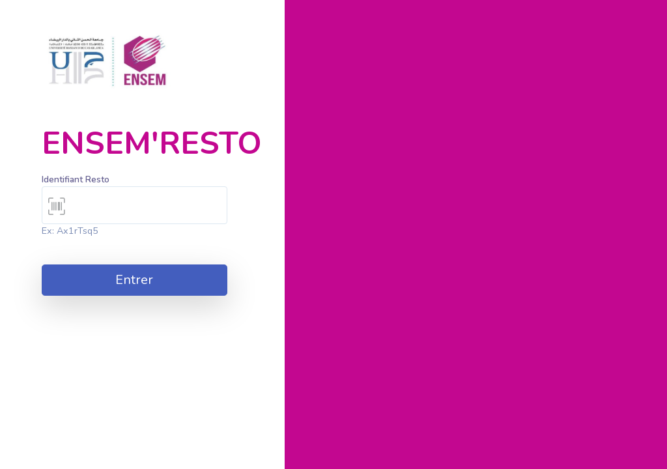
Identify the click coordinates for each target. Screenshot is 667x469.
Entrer (134, 280)
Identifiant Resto (75, 179)
